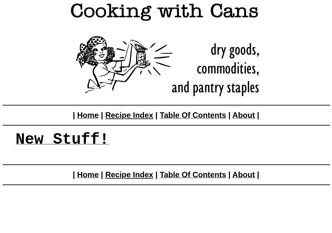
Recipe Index (129, 115)
